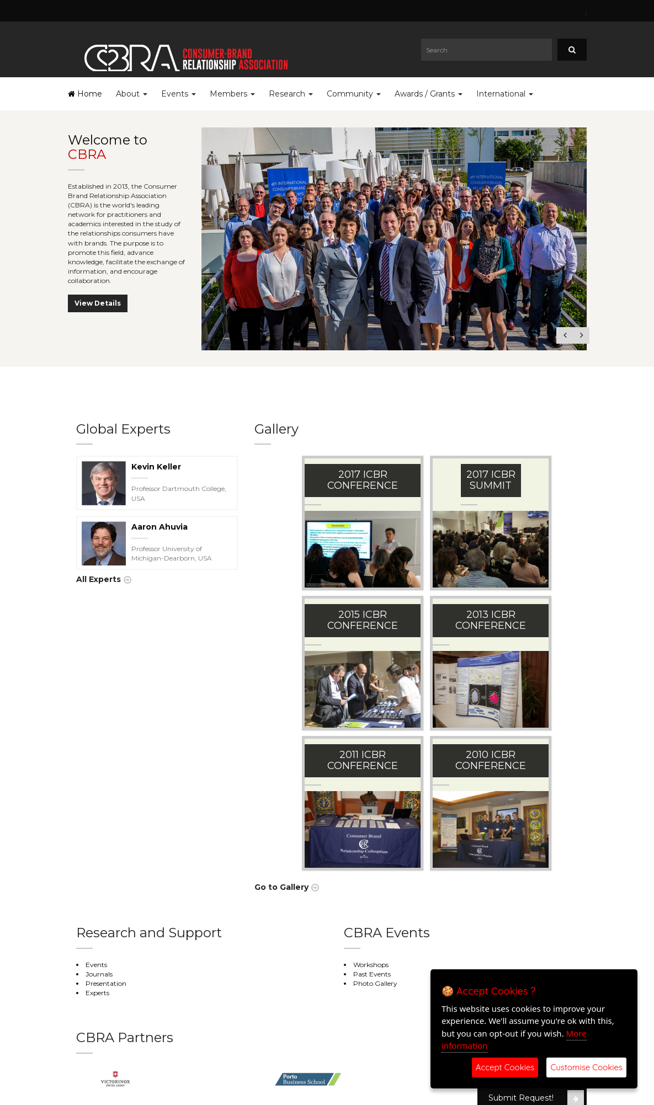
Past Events (372, 974)
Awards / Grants (428, 94)
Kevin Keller (156, 467)
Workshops (371, 964)
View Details (98, 303)
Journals (99, 974)
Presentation (106, 983)
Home (85, 94)
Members (232, 94)
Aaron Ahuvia (159, 527)
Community (354, 94)
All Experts (98, 579)
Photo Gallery (375, 983)
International (504, 94)
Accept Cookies (505, 1067)
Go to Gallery (281, 887)
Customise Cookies (586, 1067)
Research (291, 94)
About (131, 94)
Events (178, 94)
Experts (97, 993)
